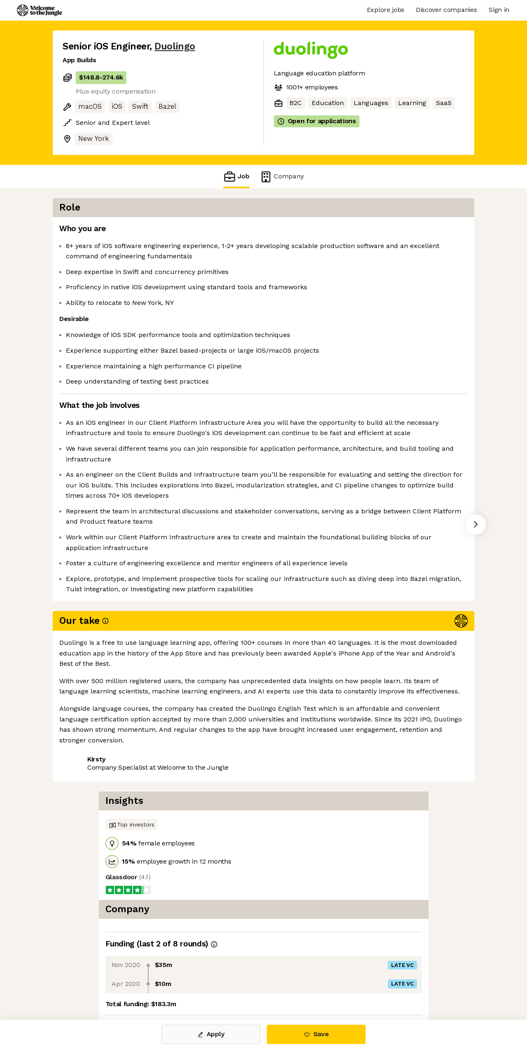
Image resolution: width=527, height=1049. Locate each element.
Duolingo (174, 46)
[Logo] (39, 10)
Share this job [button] (85, 769)
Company (281, 176)
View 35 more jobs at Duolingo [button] (169, 769)
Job (236, 176)
